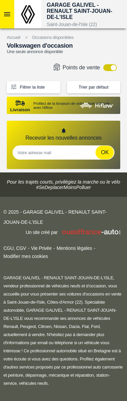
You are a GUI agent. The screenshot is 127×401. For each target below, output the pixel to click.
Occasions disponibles (52, 37)
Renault (10, 326)
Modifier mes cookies (25, 256)
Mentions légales (74, 248)
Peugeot (28, 326)
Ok (105, 152)
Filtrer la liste (27, 86)
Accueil (13, 37)
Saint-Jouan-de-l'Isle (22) (72, 24)
